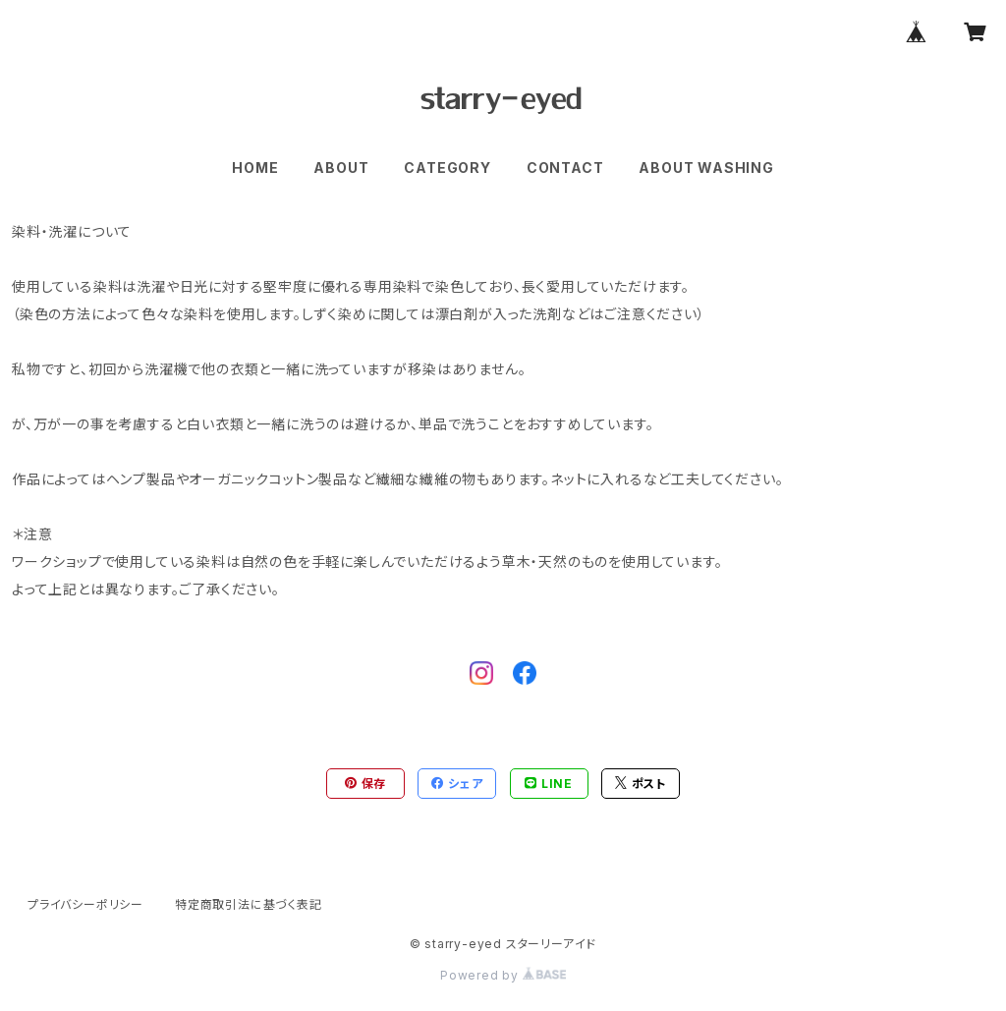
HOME (255, 167)
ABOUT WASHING (706, 167)
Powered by (503, 975)
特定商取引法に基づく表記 (248, 904)
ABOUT (340, 167)
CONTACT (565, 167)
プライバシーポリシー (85, 904)
